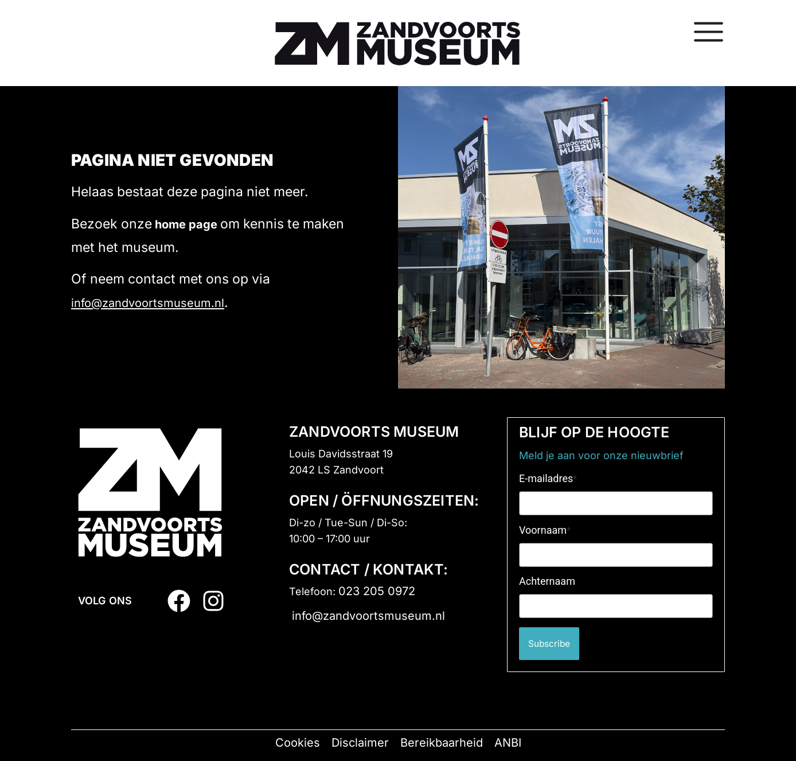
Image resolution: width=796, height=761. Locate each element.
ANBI (507, 743)
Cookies (297, 743)
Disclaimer (360, 743)
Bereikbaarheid (441, 743)
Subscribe (553, 644)
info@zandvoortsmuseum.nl (147, 303)
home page (186, 224)
